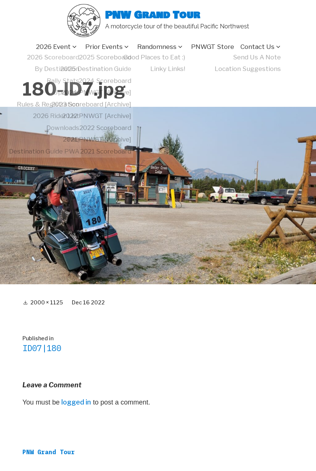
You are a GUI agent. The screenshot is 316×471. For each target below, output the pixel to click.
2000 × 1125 (46, 302)
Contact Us (257, 46)
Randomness (157, 46)
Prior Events (104, 46)
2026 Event (53, 46)
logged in (76, 402)
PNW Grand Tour (152, 15)
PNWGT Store (212, 46)
